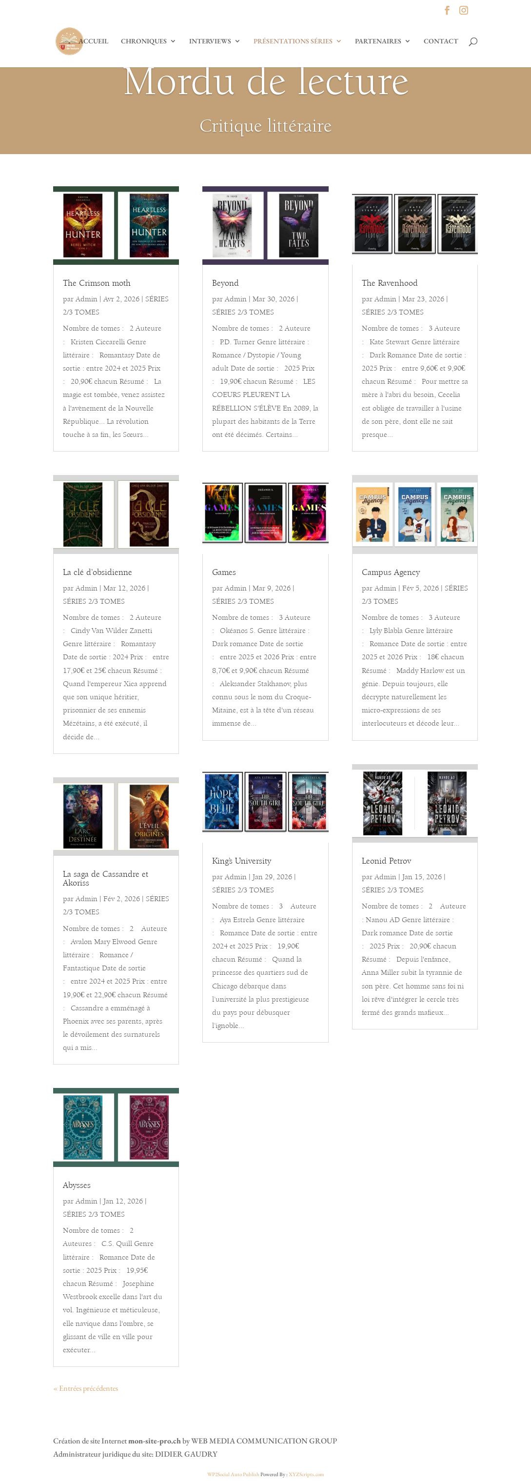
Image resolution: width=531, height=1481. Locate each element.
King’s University (241, 861)
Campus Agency (391, 573)
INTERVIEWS (210, 41)
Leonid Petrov (386, 861)
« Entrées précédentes (85, 1388)
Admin (87, 299)
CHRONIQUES (144, 41)
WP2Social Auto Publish (233, 1474)
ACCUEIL (93, 41)
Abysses (77, 1186)
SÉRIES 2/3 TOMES (94, 602)
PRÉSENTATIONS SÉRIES (293, 41)
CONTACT (441, 41)
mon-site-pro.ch (154, 1441)
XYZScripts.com (306, 1474)
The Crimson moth (97, 283)
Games (224, 573)
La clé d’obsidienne (97, 573)
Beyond (225, 283)
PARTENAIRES (378, 41)
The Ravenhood (390, 283)
